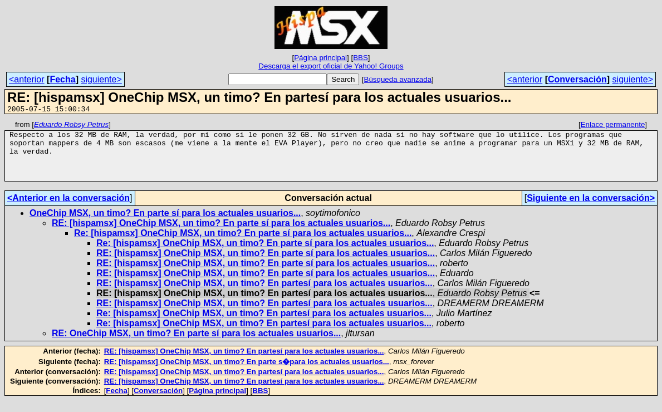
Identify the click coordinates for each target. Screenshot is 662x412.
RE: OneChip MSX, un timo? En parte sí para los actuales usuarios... (196, 345)
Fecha (62, 79)
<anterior (27, 79)
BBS (360, 57)
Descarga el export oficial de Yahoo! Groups (330, 66)
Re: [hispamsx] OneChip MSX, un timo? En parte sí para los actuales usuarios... (242, 244)
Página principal (320, 57)
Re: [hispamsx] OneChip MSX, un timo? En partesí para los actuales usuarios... (263, 325)
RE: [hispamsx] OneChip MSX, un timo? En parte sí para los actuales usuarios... (221, 234)
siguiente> (101, 79)
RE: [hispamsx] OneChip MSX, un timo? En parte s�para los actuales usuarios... (246, 373)
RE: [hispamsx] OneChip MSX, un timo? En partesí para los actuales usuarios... (264, 295)
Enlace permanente (613, 126)
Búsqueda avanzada (398, 79)
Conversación (577, 79)
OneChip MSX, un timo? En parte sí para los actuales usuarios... (165, 224)
